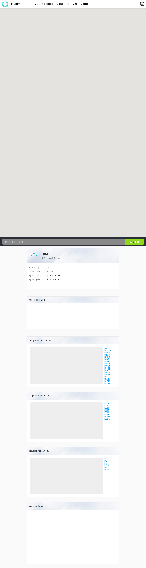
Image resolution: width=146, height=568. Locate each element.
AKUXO (107, 348)
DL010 (107, 379)
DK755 (107, 375)
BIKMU (107, 355)
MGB (106, 465)
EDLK (107, 412)
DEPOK (107, 357)
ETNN (107, 417)
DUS (106, 459)
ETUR (107, 403)
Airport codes (47, 4)
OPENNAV (11, 4)
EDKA (107, 406)
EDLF (106, 408)
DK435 (107, 368)
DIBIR (107, 359)
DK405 (107, 366)
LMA (106, 463)
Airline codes (63, 4)
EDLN (107, 410)
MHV (106, 467)
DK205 (107, 364)
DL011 (107, 381)
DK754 (107, 372)
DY (105, 461)
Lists (75, 4)
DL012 (107, 383)
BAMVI (107, 353)
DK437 (107, 370)
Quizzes (84, 4)
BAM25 (107, 350)
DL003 (107, 377)
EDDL (107, 419)
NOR (106, 470)
